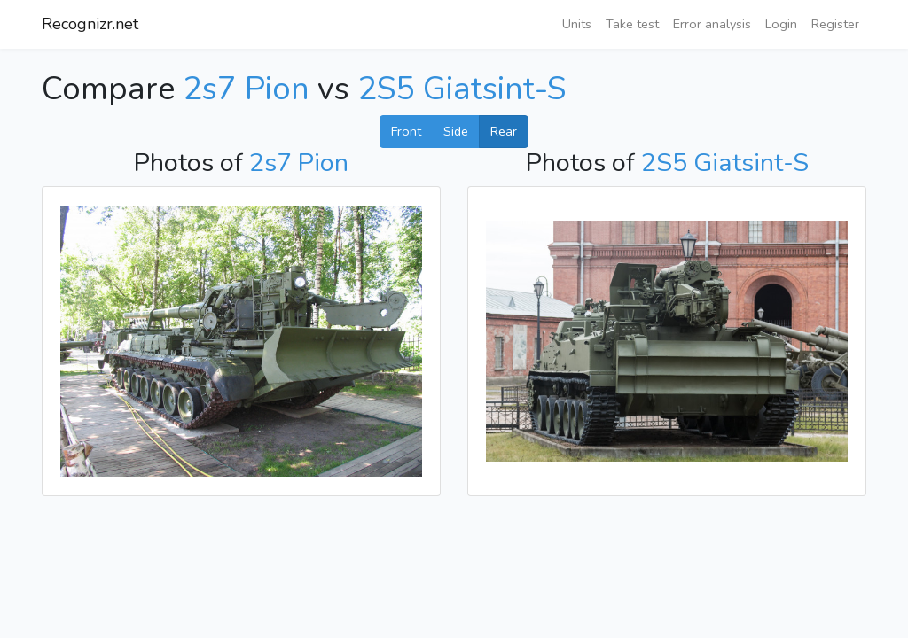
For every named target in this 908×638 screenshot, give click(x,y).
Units (576, 24)
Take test (632, 24)
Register (835, 24)
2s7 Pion (246, 89)
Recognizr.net (90, 24)
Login (781, 24)
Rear (503, 131)
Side (455, 131)
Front (406, 131)
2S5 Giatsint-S (461, 89)
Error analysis (712, 24)
